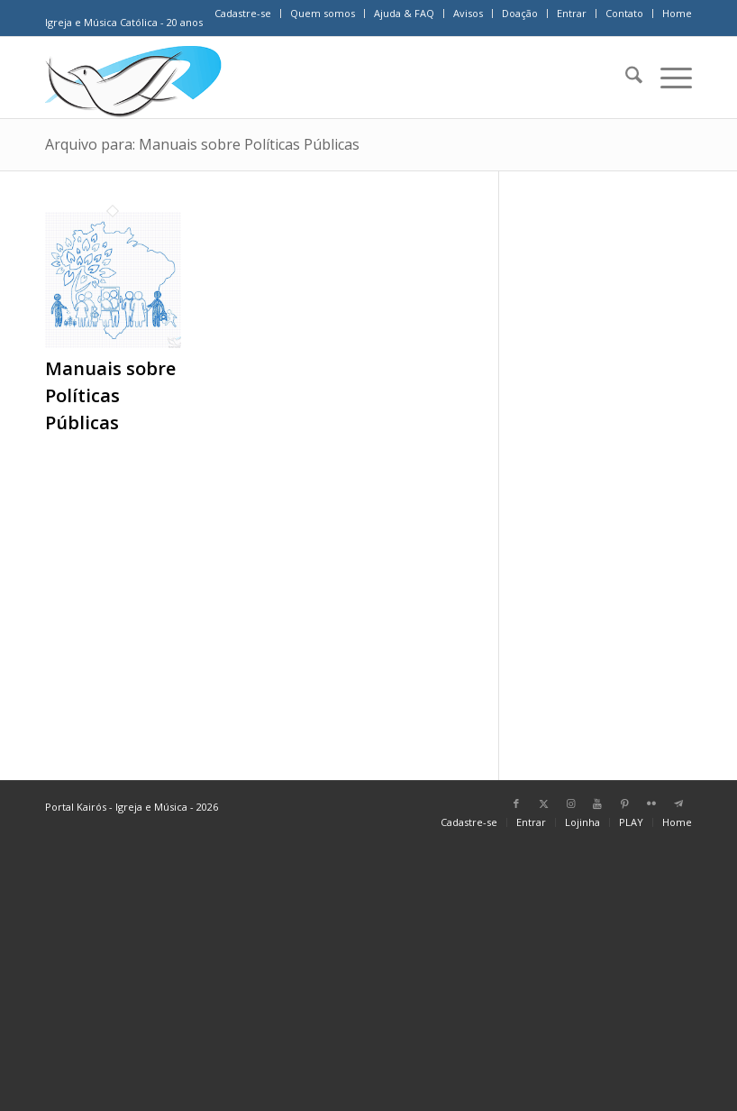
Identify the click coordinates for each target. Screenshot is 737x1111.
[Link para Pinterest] (624, 803)
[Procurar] (624, 77)
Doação (520, 13)
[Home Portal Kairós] (133, 77)
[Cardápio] (667, 77)
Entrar (572, 13)
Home (677, 13)
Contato (624, 13)
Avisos (468, 13)
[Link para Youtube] (597, 803)
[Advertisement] (618, 467)
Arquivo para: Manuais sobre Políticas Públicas (202, 144)
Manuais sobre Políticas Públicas (110, 395)
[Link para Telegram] (678, 803)
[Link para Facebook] (516, 803)
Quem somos (322, 13)
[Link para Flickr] (651, 803)
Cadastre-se (242, 13)
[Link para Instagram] (570, 803)
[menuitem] (243, 13)
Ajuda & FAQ (404, 13)
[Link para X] (543, 803)
